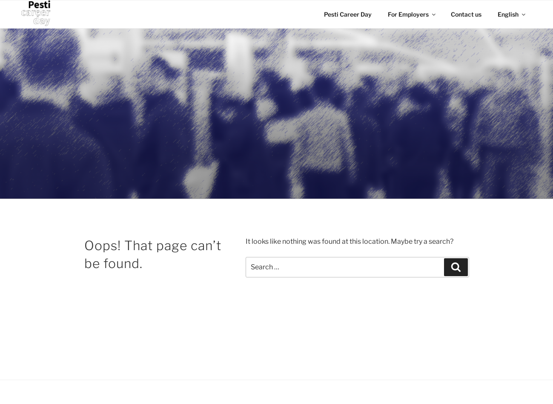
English (512, 14)
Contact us (466, 14)
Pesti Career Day (348, 14)
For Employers (412, 14)
